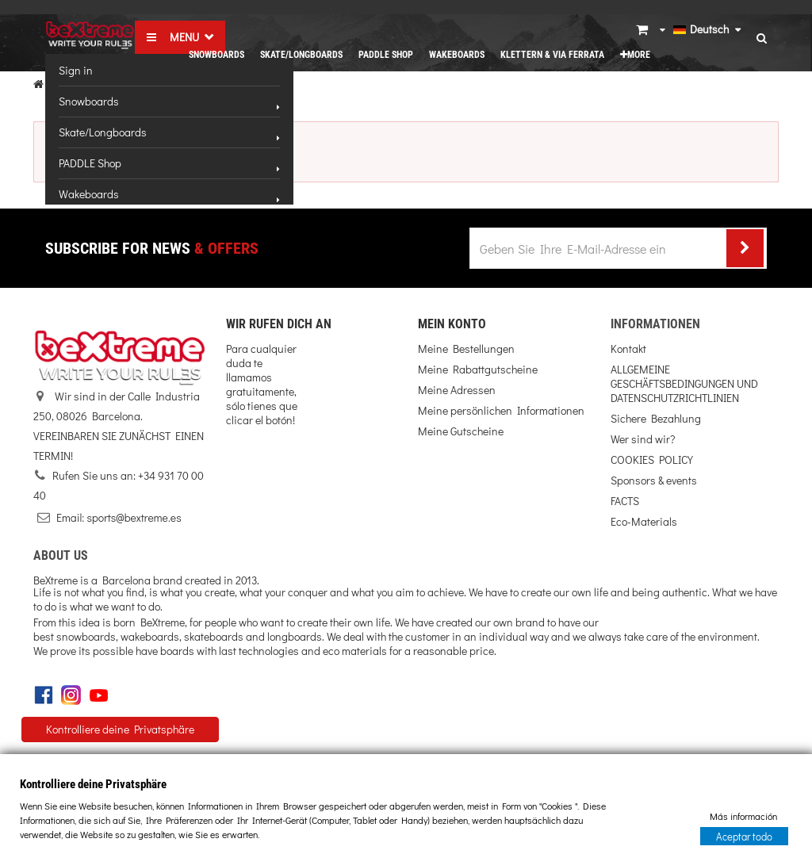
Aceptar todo (744, 835)
